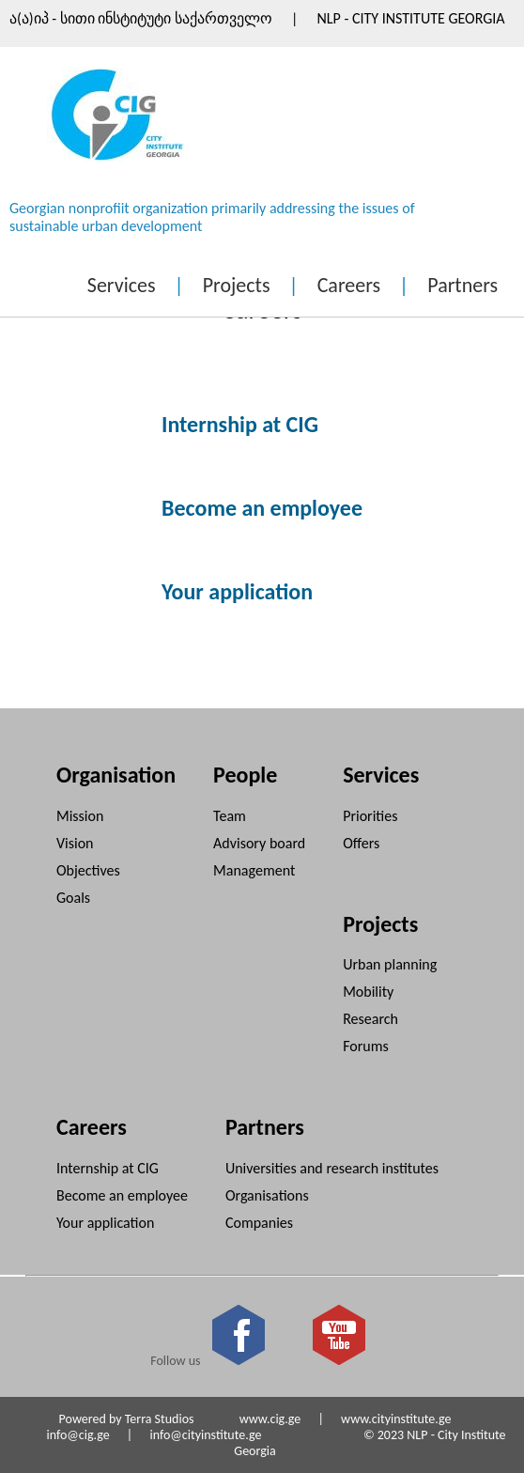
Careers (348, 285)
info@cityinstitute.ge (205, 1435)
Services (121, 285)
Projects (236, 285)
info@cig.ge (77, 1435)
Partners (462, 285)
